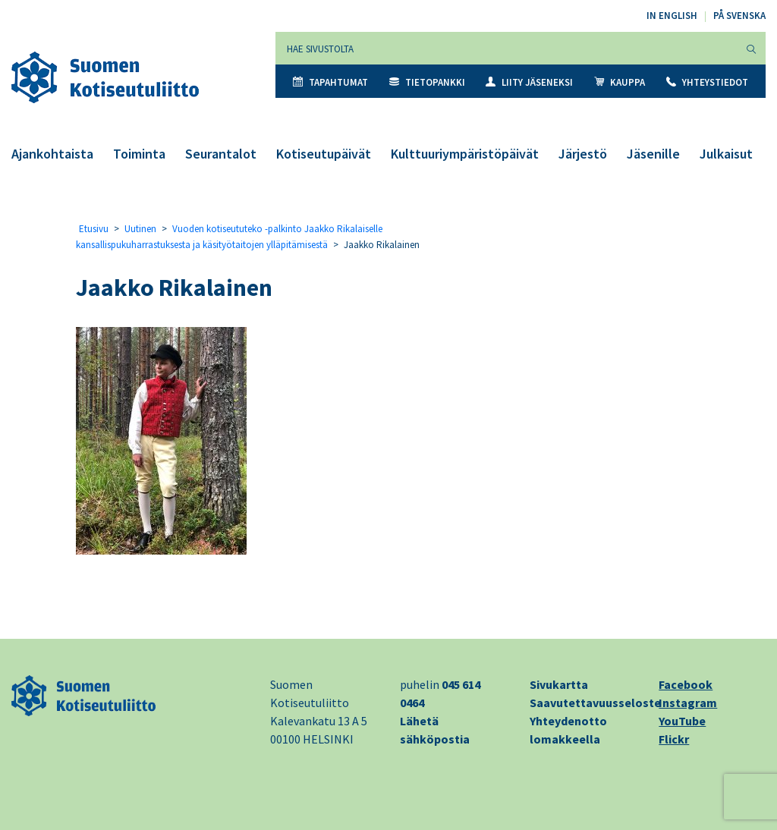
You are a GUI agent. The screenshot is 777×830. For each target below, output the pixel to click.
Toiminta (139, 153)
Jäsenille (653, 153)
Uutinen (140, 228)
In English (671, 15)
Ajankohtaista (52, 153)
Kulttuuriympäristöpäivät (465, 153)
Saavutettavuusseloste (595, 702)
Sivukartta (559, 684)
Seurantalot (220, 153)
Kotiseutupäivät (323, 153)
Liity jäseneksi (529, 82)
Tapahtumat (330, 82)
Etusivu (94, 228)
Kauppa (619, 82)
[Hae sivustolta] (506, 48)
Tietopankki (427, 82)
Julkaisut (726, 153)
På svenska (739, 15)
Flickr (674, 739)
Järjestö (582, 153)
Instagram (688, 702)
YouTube (682, 720)
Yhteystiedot (707, 82)
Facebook (686, 684)
